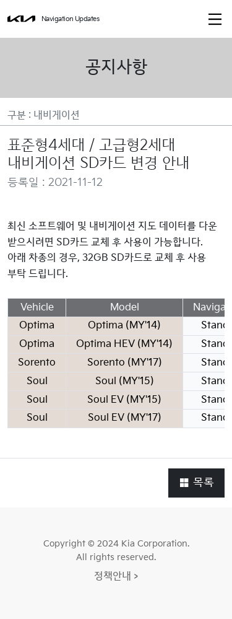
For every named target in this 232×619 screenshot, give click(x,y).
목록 (196, 482)
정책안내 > (116, 576)
